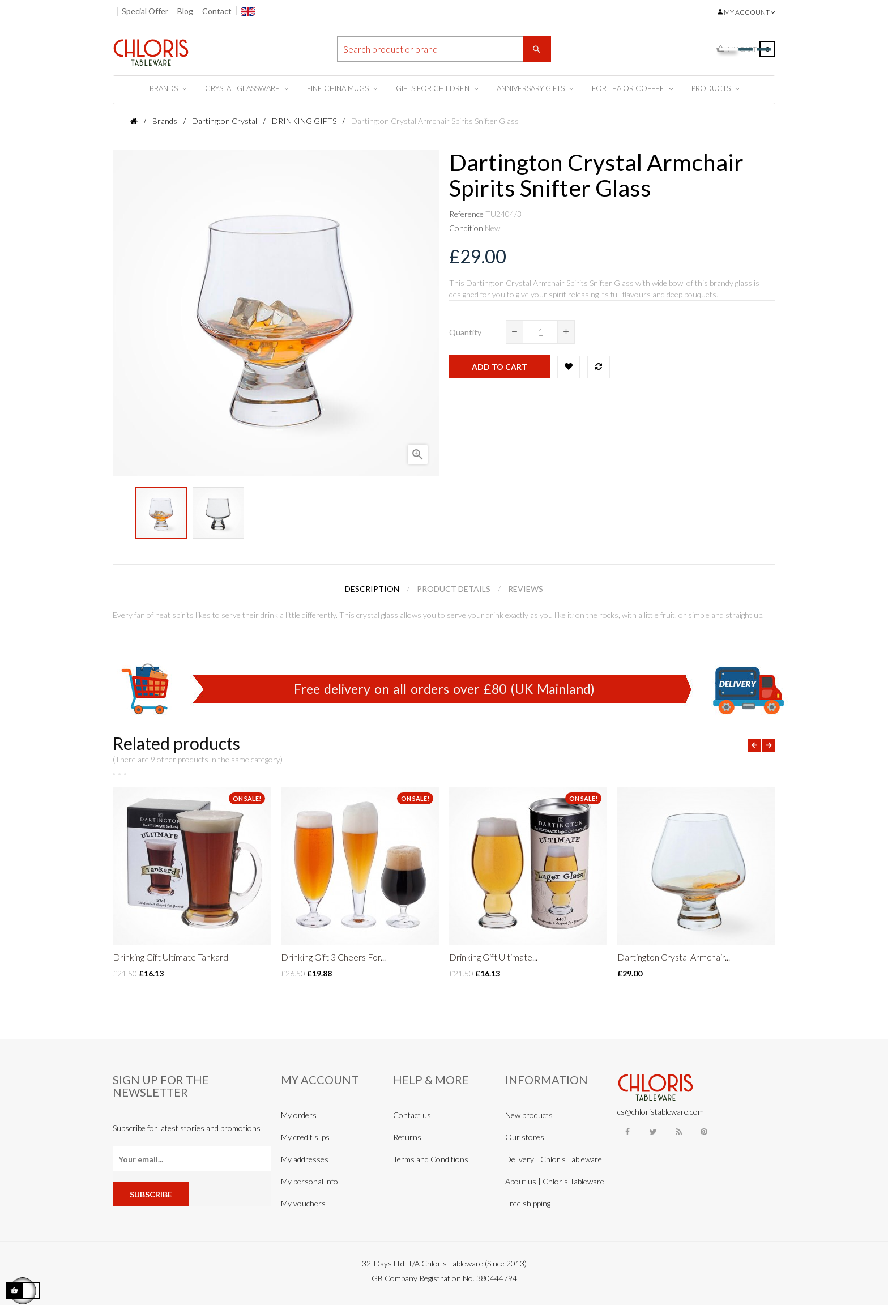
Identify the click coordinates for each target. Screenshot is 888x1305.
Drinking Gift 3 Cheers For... (333, 957)
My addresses (304, 1159)
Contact (217, 11)
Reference (466, 214)
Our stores (524, 1137)
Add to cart (499, 367)
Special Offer (145, 11)
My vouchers (303, 1203)
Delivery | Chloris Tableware (553, 1159)
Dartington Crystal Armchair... (673, 957)
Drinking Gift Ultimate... (493, 957)
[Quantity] (540, 332)
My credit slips (305, 1137)
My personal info (309, 1181)
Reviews (525, 589)
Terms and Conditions (430, 1159)
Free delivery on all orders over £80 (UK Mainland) (444, 689)
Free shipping (527, 1203)
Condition (466, 228)
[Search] (444, 49)
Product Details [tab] (453, 589)
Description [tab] (372, 589)
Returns (407, 1137)
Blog (185, 11)
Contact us (412, 1115)
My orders (299, 1115)
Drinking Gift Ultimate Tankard (170, 957)
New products (529, 1115)
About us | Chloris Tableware (554, 1181)
